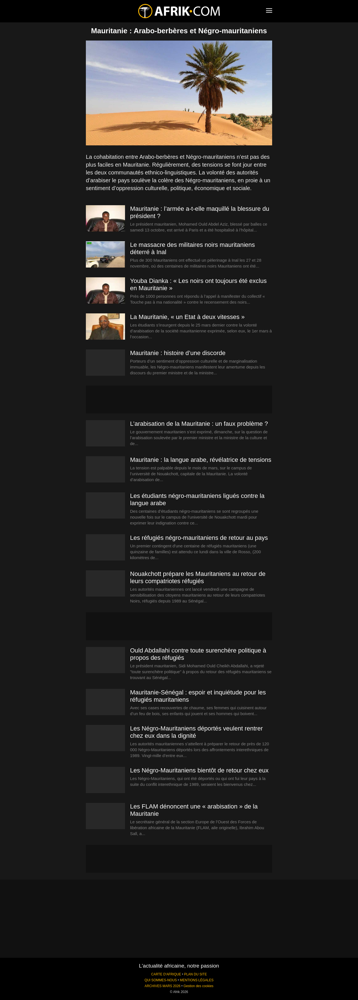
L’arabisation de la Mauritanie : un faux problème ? (199, 423)
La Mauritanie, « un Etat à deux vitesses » (187, 316)
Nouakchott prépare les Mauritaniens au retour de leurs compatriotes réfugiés (197, 577)
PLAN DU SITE (195, 974)
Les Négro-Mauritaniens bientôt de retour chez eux (199, 770)
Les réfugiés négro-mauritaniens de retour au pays (199, 537)
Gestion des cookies (198, 986)
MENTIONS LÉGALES (196, 980)
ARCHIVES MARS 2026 (162, 986)
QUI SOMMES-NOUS (161, 980)
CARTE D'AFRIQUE (166, 974)
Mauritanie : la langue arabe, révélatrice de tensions (200, 459)
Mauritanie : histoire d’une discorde (177, 352)
